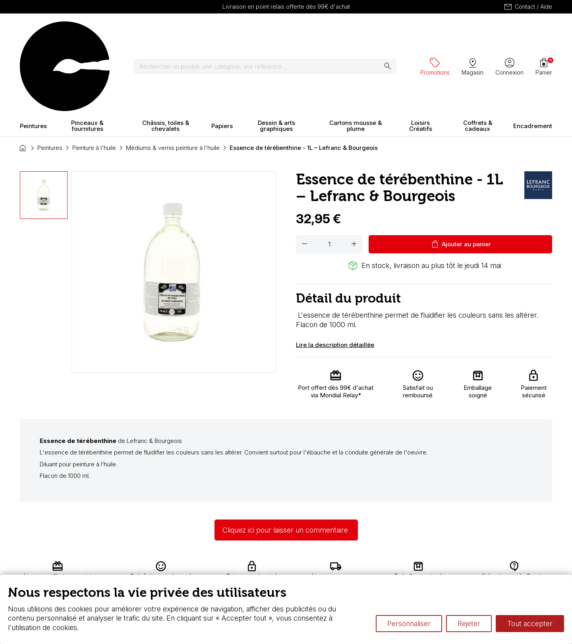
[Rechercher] (269, 32)
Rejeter (469, 623)
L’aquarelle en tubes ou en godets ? (379, 567)
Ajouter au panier (460, 174)
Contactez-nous (517, 567)
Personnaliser (409, 623)
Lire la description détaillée (335, 275)
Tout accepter (530, 623)
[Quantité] (329, 174)
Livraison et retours (176, 567)
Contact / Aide (527, 6)
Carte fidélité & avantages (260, 567)
